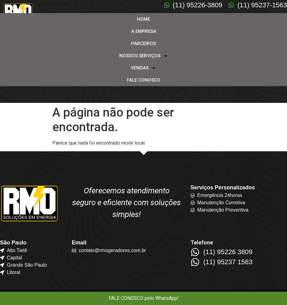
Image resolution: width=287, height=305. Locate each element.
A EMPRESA (143, 31)
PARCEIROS (143, 43)
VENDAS (143, 68)
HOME (143, 19)
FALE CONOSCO (143, 80)
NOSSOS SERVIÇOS (143, 56)
